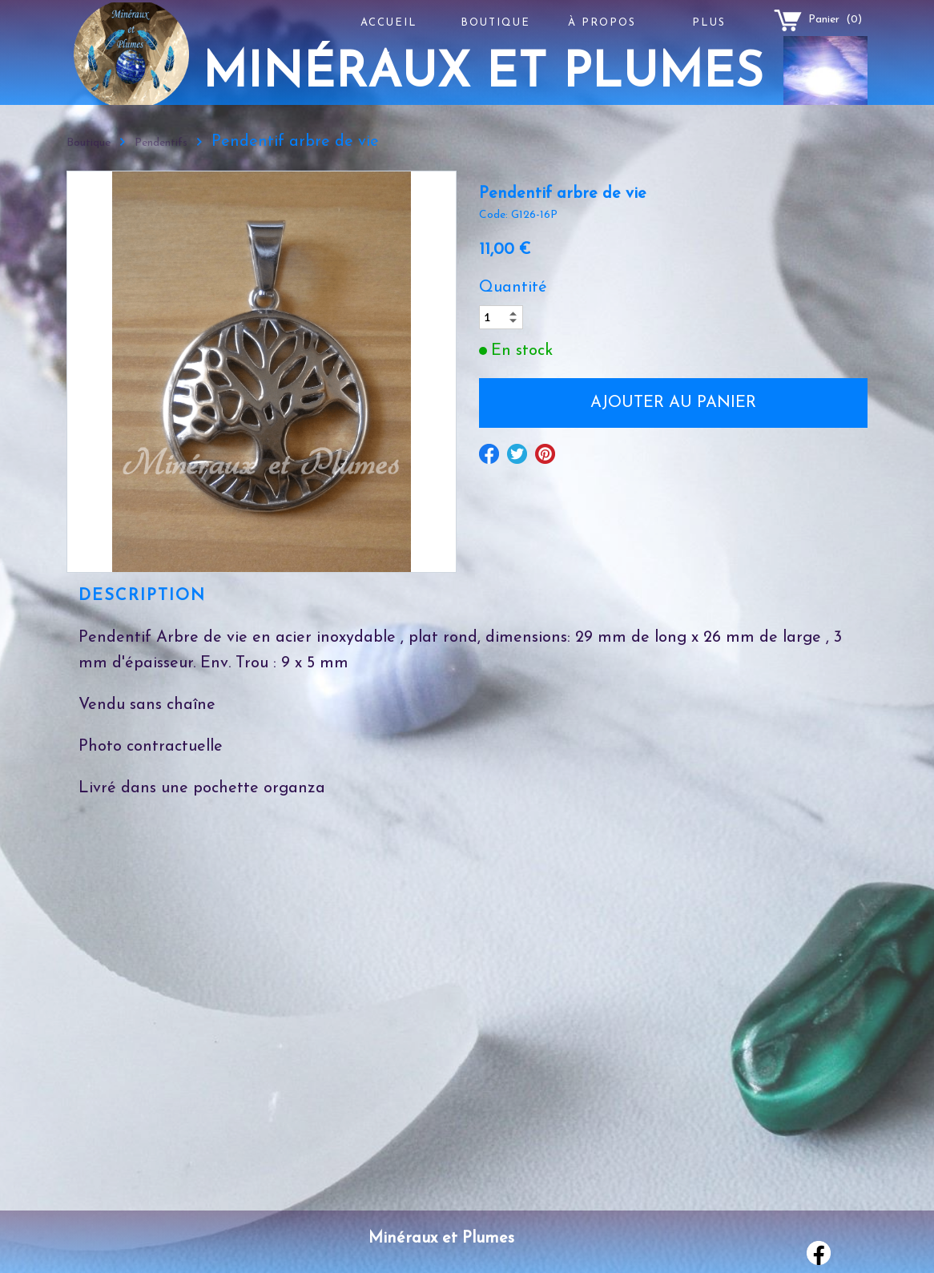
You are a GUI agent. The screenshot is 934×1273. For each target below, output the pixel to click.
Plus (709, 23)
